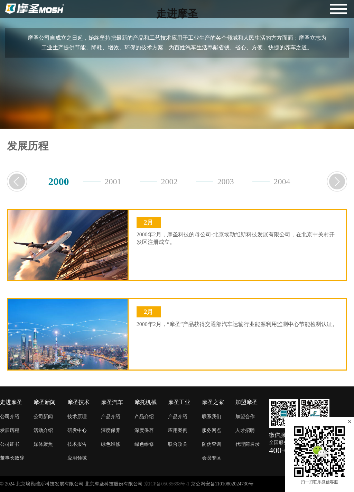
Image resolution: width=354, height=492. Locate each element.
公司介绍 (9, 416)
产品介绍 (110, 416)
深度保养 (110, 430)
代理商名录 (247, 444)
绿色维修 (110, 444)
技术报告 (77, 444)
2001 (113, 181)
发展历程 (9, 430)
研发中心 (77, 430)
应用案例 (177, 430)
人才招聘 (245, 430)
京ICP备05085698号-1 (166, 483)
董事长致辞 (12, 458)
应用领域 (77, 458)
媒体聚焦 (43, 444)
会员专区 (211, 458)
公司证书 (9, 444)
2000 (58, 181)
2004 (282, 181)
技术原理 (77, 416)
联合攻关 (177, 444)
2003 (225, 181)
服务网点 (211, 430)
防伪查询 (211, 444)
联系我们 (211, 416)
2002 (169, 181)
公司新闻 (43, 416)
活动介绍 (43, 430)
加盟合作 (245, 416)
